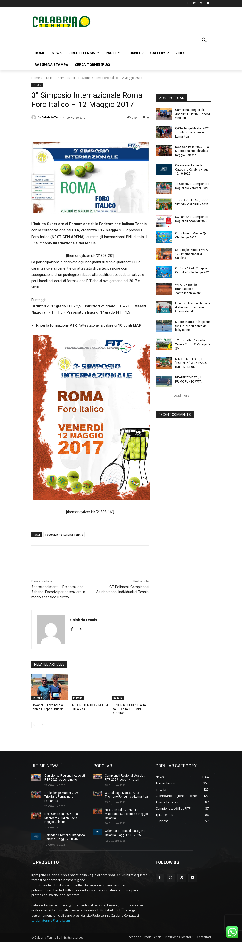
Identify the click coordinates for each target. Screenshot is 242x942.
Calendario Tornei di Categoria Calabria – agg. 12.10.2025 (192, 169)
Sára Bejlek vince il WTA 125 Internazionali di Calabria (191, 254)
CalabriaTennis (53, 117)
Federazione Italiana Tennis (64, 534)
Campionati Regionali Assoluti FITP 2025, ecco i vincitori (192, 114)
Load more (183, 395)
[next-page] (42, 725)
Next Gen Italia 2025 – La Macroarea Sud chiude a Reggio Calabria (192, 151)
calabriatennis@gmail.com (50, 920)
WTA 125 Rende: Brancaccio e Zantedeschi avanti (188, 289)
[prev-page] (34, 725)
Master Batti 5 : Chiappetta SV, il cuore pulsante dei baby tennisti (193, 326)
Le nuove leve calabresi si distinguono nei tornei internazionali (192, 307)
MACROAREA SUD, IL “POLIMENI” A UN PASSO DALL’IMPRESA (191, 363)
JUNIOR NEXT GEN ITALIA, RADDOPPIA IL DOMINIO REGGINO (129, 709)
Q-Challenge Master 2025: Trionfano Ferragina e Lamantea (192, 132)
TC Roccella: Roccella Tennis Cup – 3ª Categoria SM (192, 344)
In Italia (48, 78)
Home (35, 78)
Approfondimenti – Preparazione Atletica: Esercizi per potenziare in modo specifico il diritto (58, 592)
